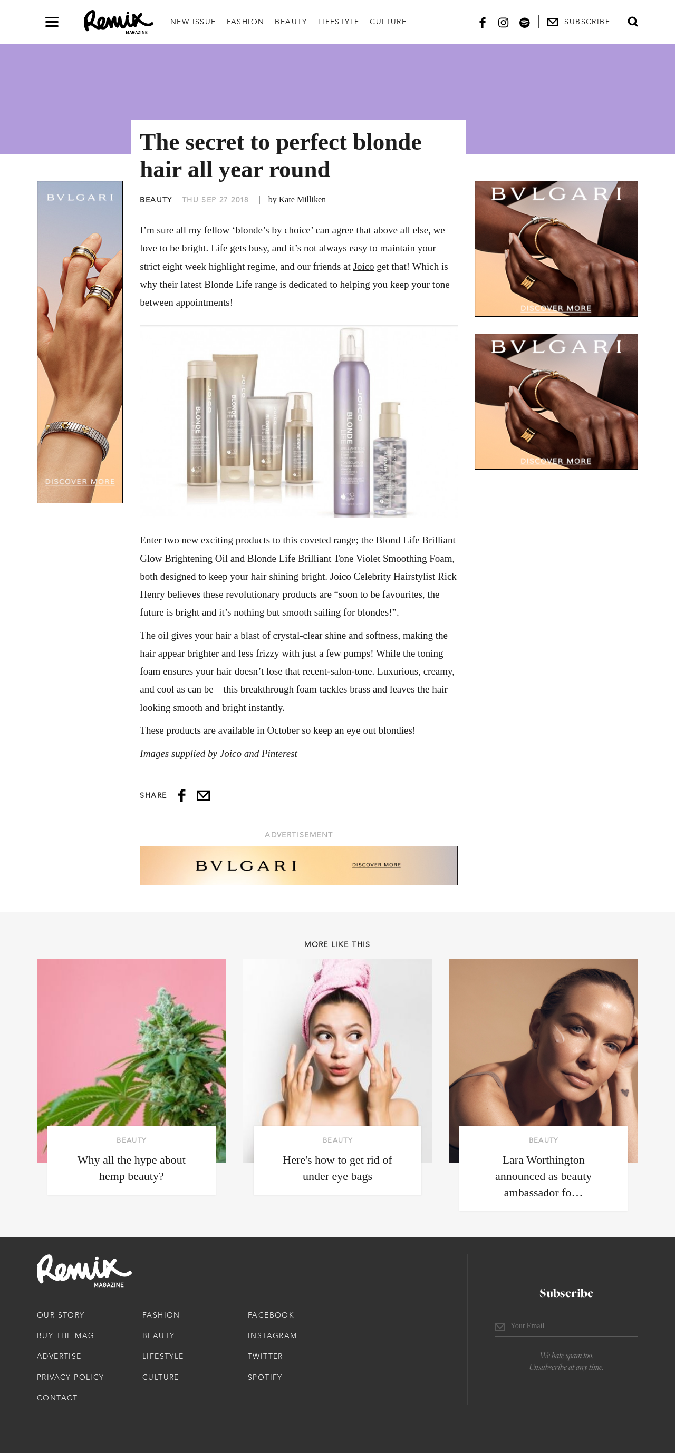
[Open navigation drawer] (52, 21)
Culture (388, 21)
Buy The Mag (65, 1335)
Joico (363, 266)
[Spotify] (524, 21)
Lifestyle (339, 21)
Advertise (59, 1356)
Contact (57, 1397)
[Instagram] (503, 21)
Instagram (272, 1335)
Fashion (246, 21)
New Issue (193, 21)
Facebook (271, 1315)
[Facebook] (482, 21)
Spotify (265, 1377)
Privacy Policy (70, 1377)
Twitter (265, 1356)
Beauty (291, 21)
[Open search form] (633, 21)
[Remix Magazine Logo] (118, 22)
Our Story (61, 1315)
